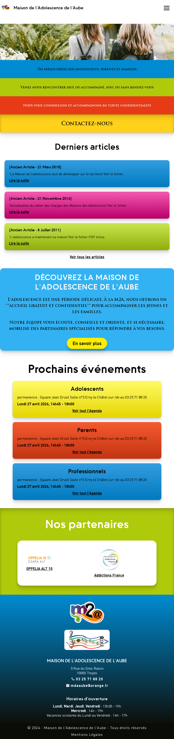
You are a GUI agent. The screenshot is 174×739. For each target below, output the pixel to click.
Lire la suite (19, 180)
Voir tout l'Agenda (87, 410)
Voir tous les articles (87, 257)
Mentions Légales (87, 734)
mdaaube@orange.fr (89, 685)
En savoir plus (87, 343)
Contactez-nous (87, 123)
